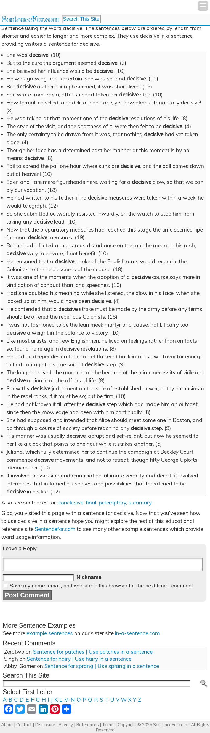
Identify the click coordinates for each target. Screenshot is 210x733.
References (87, 724)
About (7, 724)
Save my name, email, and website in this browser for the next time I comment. (102, 586)
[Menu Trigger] (203, 6)
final (91, 502)
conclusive (70, 502)
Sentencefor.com (55, 529)
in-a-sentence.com (137, 633)
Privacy (66, 724)
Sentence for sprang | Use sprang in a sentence (101, 666)
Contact (24, 724)
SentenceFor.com (30, 19)
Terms (108, 724)
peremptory (112, 502)
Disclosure (45, 724)
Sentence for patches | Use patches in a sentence (93, 651)
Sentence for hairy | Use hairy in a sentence (79, 659)
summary (140, 502)
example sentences (49, 633)
